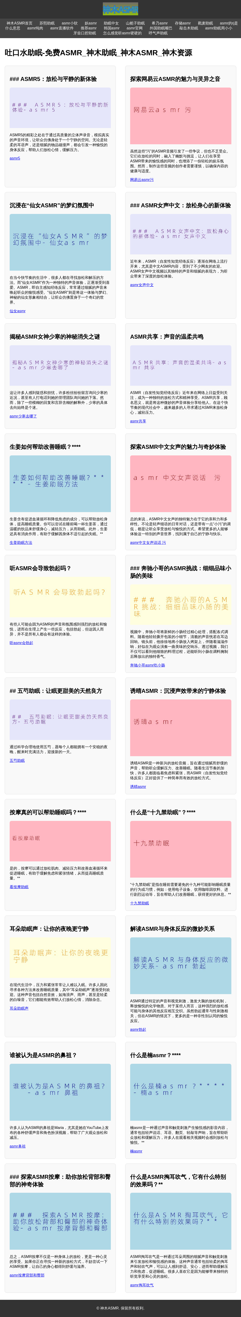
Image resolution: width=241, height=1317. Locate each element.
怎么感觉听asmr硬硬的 (122, 33)
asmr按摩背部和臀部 (27, 1275)
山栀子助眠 (135, 23)
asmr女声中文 (142, 285)
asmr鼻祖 (18, 1146)
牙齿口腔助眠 (84, 33)
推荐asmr (89, 28)
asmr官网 (135, 28)
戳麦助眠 (205, 23)
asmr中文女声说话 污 (148, 543)
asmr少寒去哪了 (23, 416)
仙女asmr (18, 311)
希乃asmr (160, 23)
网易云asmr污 (142, 180)
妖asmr (91, 23)
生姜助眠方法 (21, 543)
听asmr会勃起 (21, 643)
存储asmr (183, 23)
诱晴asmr (138, 787)
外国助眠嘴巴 (161, 28)
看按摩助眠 (19, 887)
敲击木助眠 (188, 28)
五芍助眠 (17, 761)
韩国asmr (112, 28)
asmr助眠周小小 (219, 28)
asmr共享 (138, 421)
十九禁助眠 (139, 903)
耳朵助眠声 (19, 1008)
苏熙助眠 (47, 23)
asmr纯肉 (35, 28)
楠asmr (136, 1151)
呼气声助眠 (158, 33)
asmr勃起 (138, 1030)
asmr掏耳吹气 (142, 1285)
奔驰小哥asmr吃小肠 (147, 665)
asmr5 (15, 158)
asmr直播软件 (62, 28)
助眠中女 (111, 23)
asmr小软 (70, 23)
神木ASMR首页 (19, 23)
